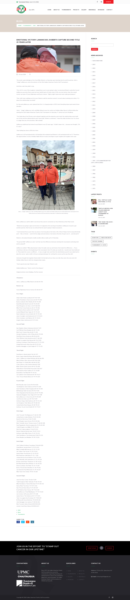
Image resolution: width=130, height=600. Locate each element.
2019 (93, 75)
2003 (93, 134)
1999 (93, 149)
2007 (93, 120)
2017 (93, 83)
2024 (34, 25)
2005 (93, 127)
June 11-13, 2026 (34, 2)
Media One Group (106, 237)
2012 (93, 101)
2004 (93, 131)
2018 (93, 79)
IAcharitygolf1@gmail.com (103, 576)
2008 (93, 116)
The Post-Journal (97, 241)
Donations (95, 237)
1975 (93, 188)
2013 (93, 97)
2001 (93, 142)
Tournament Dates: (24, 2)
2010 (93, 109)
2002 (93, 138)
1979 (93, 181)
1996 (93, 157)
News (19, 512)
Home (49, 9)
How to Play (92, 548)
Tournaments (66, 9)
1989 (93, 166)
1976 (93, 184)
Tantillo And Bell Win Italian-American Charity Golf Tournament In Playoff (105, 212)
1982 (93, 177)
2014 (93, 94)
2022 (93, 68)
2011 (93, 105)
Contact (109, 9)
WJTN (104, 245)
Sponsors (101, 9)
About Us (56, 9)
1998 (93, 153)
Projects (76, 9)
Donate (108, 1)
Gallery (83, 9)
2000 (93, 146)
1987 (93, 170)
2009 (93, 112)
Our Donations (97, 60)
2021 (93, 71)
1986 (93, 173)
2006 (93, 123)
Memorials (92, 9)
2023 (93, 64)
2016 (93, 86)
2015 (93, 90)
